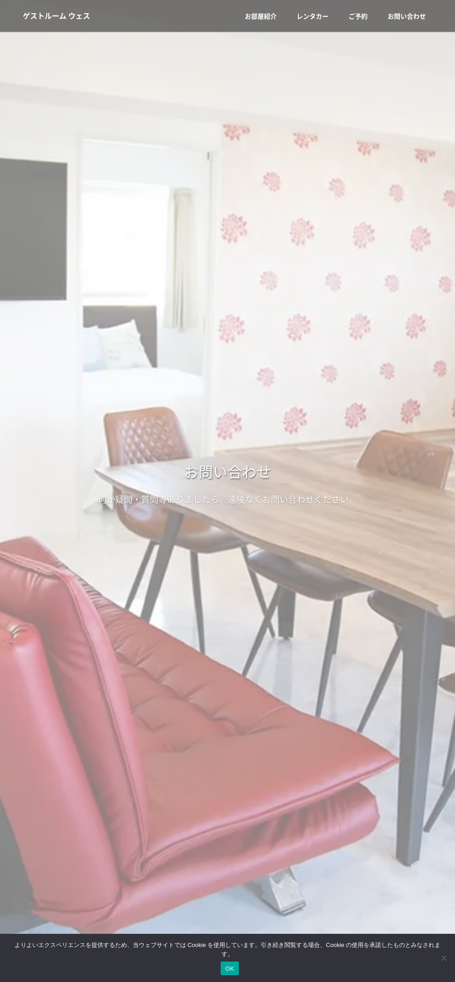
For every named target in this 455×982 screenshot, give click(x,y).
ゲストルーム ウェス (56, 16)
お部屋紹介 (261, 16)
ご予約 (358, 16)
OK (229, 968)
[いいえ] (443, 957)
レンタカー (313, 16)
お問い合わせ (407, 16)
